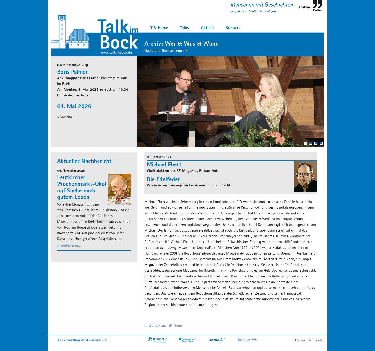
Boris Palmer (72, 71)
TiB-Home (159, 27)
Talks (184, 27)
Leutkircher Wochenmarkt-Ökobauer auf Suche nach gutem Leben (88, 187)
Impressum (301, 340)
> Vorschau (65, 117)
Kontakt (233, 27)
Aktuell (207, 27)
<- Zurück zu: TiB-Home (163, 325)
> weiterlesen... (69, 245)
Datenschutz (315, 340)
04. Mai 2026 (74, 106)
